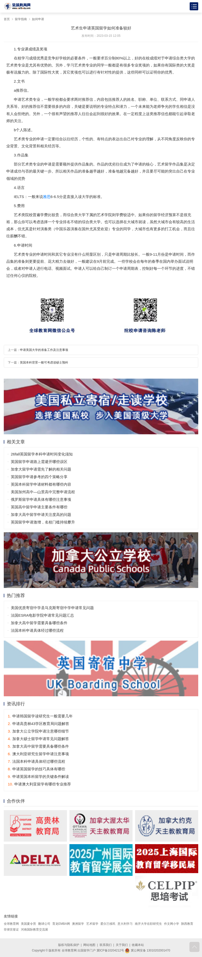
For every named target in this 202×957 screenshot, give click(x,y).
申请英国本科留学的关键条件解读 (38, 776)
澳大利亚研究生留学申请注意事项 (38, 754)
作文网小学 (171, 924)
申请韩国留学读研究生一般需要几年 (40, 716)
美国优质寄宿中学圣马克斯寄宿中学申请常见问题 (52, 608)
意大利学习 (125, 924)
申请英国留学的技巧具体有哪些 (36, 769)
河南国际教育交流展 (34, 929)
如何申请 (38, 19)
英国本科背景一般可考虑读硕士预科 (44, 362)
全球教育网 (11, 924)
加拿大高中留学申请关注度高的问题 (41, 514)
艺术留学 (92, 924)
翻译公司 (44, 924)
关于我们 (122, 945)
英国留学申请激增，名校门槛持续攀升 (43, 522)
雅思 (47, 196)
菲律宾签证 (11, 929)
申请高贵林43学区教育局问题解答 (38, 723)
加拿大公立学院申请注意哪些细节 (38, 731)
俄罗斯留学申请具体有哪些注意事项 (41, 499)
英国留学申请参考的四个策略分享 (39, 477)
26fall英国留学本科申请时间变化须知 (42, 454)
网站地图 (89, 945)
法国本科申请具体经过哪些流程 (37, 630)
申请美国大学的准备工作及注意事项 (44, 350)
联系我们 (106, 945)
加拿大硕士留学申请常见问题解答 (38, 739)
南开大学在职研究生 (148, 924)
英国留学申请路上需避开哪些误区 (39, 461)
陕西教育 (187, 924)
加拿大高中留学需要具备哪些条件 (39, 623)
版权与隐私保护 (68, 945)
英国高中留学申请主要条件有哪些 (39, 507)
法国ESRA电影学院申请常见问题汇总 (42, 615)
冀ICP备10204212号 (110, 950)
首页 (7, 19)
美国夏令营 (28, 924)
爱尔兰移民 (107, 924)
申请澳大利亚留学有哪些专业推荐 (39, 784)
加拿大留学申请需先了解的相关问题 (41, 469)
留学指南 (21, 19)
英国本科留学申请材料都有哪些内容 (41, 484)
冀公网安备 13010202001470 (147, 950)
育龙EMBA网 (61, 924)
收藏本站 (138, 945)
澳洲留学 (78, 924)
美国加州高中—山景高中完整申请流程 (43, 492)
